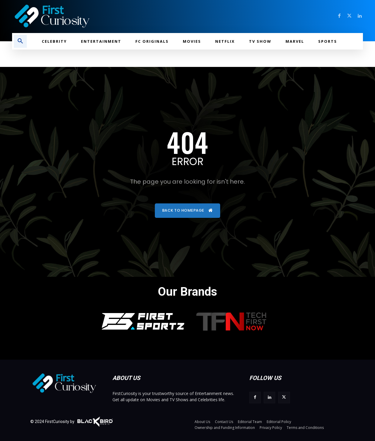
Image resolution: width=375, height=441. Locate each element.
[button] (20, 41)
